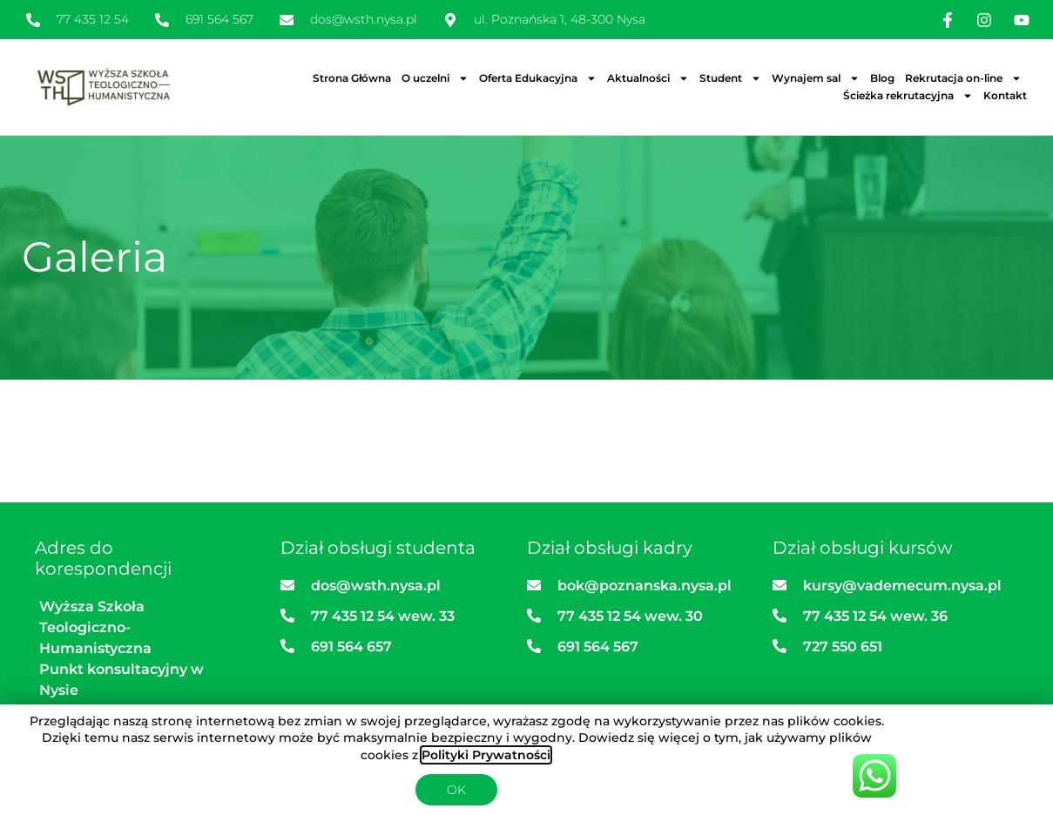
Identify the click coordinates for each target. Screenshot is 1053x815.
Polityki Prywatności (486, 755)
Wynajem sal (816, 78)
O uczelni (435, 78)
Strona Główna (352, 77)
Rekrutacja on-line (963, 78)
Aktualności (648, 78)
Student (730, 78)
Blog (882, 77)
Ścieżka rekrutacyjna (908, 95)
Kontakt (1005, 95)
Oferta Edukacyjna (538, 78)
